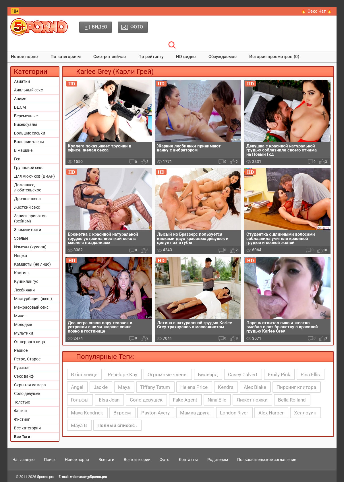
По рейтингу (150, 56)
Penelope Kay (122, 374)
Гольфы (79, 400)
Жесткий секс (27, 207)
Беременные (26, 116)
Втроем (122, 413)
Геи (17, 159)
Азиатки (22, 81)
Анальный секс (28, 90)
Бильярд (208, 374)
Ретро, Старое (27, 359)
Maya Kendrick (87, 413)
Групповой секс (28, 167)
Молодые (23, 324)
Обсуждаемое (222, 56)
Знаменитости (27, 229)
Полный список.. (117, 425)
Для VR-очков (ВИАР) (34, 176)
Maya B (79, 425)
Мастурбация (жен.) (33, 298)
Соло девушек (27, 393)
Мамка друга (195, 413)
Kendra (225, 387)
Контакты (188, 459)
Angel (77, 387)
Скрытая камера (30, 385)
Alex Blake (255, 387)
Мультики (23, 333)
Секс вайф (24, 376)
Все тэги (106, 459)
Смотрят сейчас (109, 56)
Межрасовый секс (31, 307)
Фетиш (20, 410)
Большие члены (29, 141)
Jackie (101, 387)
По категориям (66, 56)
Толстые (22, 402)
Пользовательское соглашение (266, 459)
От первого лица (29, 341)
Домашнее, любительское (27, 187)
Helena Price (194, 387)
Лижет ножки (252, 400)
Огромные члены (168, 374)
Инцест (21, 255)
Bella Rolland (292, 400)
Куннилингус (26, 281)
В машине (23, 150)
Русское (21, 367)
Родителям (217, 459)
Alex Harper (271, 413)
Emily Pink (279, 374)
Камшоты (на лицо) (32, 264)
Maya (124, 387)
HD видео (186, 56)
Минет (20, 316)
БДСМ (20, 107)
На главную (23, 459)
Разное (21, 350)
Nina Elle (217, 400)
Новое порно (24, 56)
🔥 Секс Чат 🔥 (316, 11)
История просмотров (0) (274, 56)
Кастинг (21, 272)
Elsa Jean (109, 400)
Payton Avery (155, 413)
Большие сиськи (29, 133)
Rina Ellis (310, 374)
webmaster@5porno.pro (88, 477)
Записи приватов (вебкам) (30, 218)
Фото (164, 459)
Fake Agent (185, 400)
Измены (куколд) (30, 247)
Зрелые (21, 238)
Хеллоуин (305, 413)
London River (234, 413)
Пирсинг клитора (296, 387)
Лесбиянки (24, 290)
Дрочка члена (27, 198)
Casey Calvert (243, 374)
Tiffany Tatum (155, 387)
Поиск (50, 459)
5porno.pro (45, 477)
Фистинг (22, 419)
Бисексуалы (25, 124)
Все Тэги (22, 436)
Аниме (20, 98)
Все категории (27, 428)
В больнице (84, 374)
